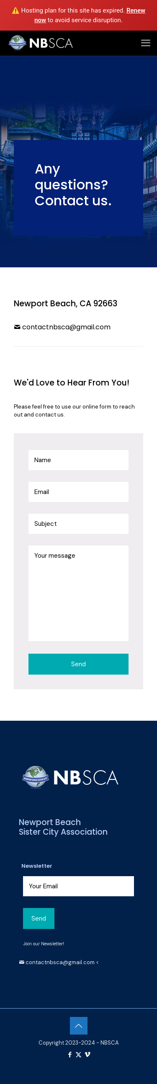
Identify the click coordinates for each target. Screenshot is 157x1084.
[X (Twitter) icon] (78, 1054)
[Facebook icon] (70, 1054)
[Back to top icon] (79, 1026)
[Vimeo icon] (87, 1054)
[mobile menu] (146, 43)
